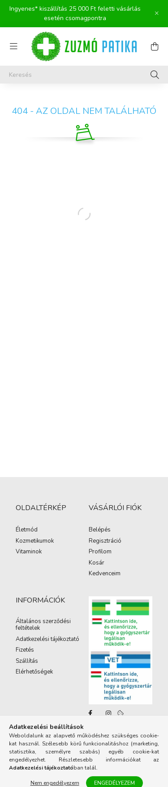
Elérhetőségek (34, 672)
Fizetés (25, 650)
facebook (90, 713)
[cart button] (155, 46)
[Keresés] (84, 75)
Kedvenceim (105, 574)
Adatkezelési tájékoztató (47, 639)
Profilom (100, 552)
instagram (108, 713)
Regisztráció (105, 541)
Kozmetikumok (35, 541)
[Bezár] (157, 13)
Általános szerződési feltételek (43, 625)
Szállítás (27, 661)
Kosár (96, 563)
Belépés (100, 530)
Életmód (27, 530)
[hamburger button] (13, 46)
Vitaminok (29, 552)
